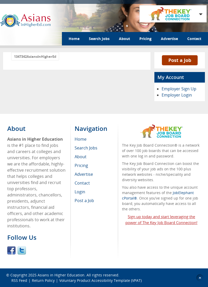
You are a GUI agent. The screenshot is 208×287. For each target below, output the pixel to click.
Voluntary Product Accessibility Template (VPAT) (100, 280)
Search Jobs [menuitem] (86, 148)
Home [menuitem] (81, 139)
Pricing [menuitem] (81, 165)
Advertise (169, 38)
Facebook (11, 250)
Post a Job (179, 60)
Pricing (145, 38)
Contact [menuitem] (82, 183)
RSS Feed (19, 280)
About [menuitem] (81, 157)
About (124, 38)
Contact (194, 38)
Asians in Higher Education (61, 275)
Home (74, 38)
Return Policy (43, 280)
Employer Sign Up (179, 89)
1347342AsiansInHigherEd (35, 56)
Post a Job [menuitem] (84, 200)
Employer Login (177, 95)
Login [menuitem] (80, 192)
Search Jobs (99, 38)
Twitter (22, 250)
